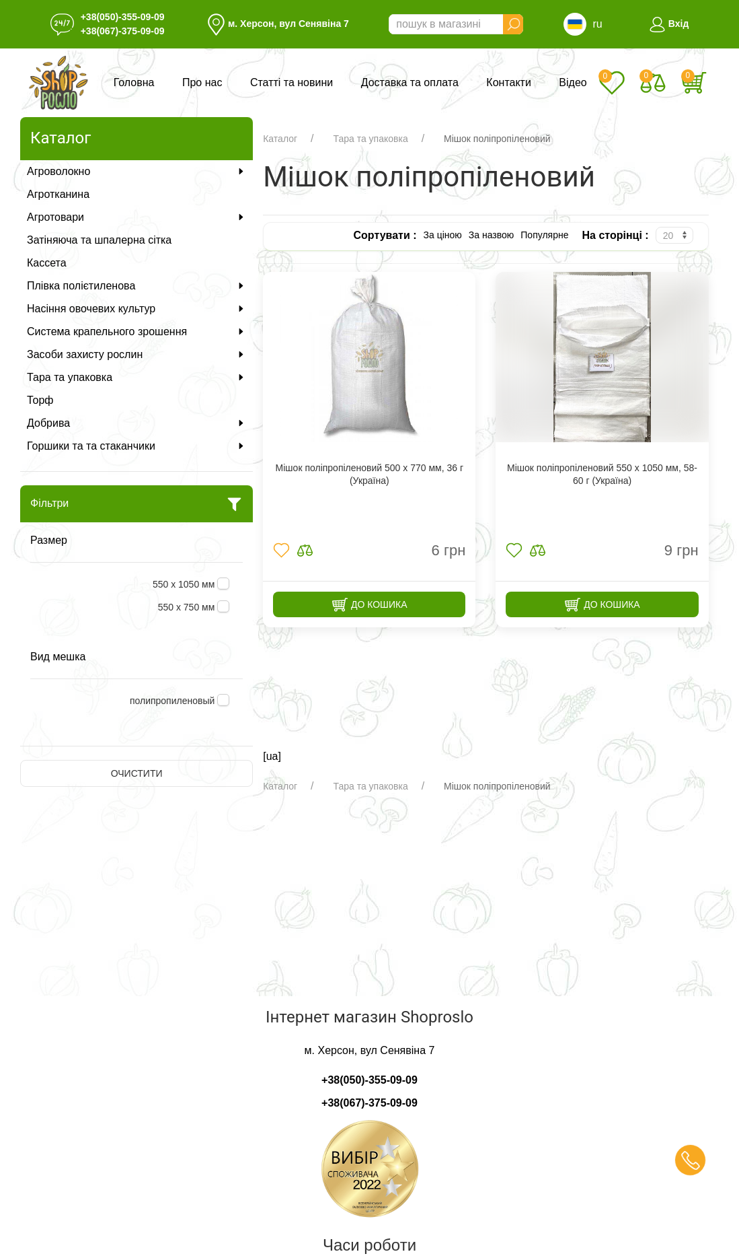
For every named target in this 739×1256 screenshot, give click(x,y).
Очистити (137, 773)
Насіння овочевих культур (136, 308)
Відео (572, 82)
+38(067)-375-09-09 (123, 31)
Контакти (508, 82)
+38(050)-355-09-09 (123, 16)
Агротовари (136, 217)
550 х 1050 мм (185, 584)
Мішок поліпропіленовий (497, 138)
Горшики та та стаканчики (136, 446)
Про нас (202, 82)
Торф (40, 400)
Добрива (136, 423)
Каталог (280, 138)
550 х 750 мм (188, 607)
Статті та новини (291, 82)
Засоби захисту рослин (136, 354)
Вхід (669, 23)
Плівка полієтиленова (136, 285)
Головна (134, 82)
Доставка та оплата (410, 82)
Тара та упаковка (136, 377)
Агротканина (58, 194)
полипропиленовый (173, 700)
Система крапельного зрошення (136, 331)
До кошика (369, 604)
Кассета (47, 263)
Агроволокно (136, 171)
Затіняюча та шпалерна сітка (99, 240)
